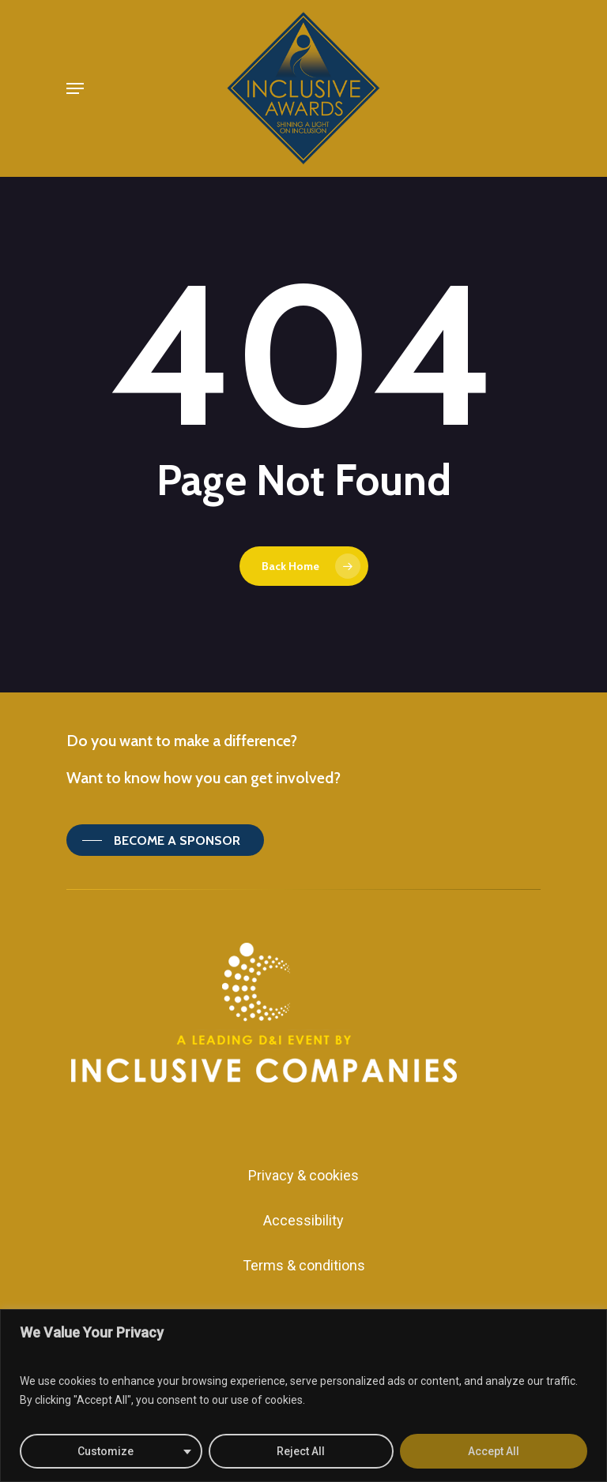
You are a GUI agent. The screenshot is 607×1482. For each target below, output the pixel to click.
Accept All (493, 1451)
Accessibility (303, 1220)
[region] (303, 1395)
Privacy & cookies (303, 1175)
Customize (105, 1451)
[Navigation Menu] (75, 88)
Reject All (301, 1451)
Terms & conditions (304, 1265)
